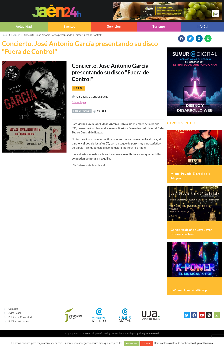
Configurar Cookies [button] (201, 343)
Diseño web (102, 333)
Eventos (69, 27)
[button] (181, 38)
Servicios (114, 27)
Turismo (158, 27)
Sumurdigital (129, 333)
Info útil (202, 27)
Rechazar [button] (146, 343)
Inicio (5, 35)
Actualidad (24, 27)
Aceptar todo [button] (131, 343)
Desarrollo (116, 333)
